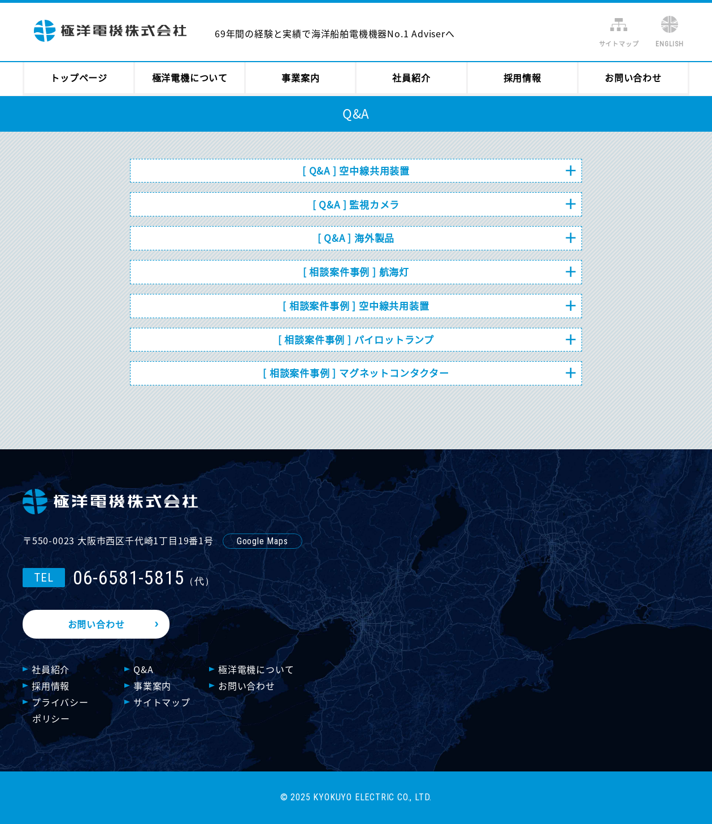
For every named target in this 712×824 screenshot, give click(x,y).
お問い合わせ (633, 77)
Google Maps (262, 541)
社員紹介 (411, 77)
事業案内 (300, 77)
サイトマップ (619, 44)
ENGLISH (669, 44)
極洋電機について (190, 77)
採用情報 (522, 77)
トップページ (78, 77)
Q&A (143, 669)
